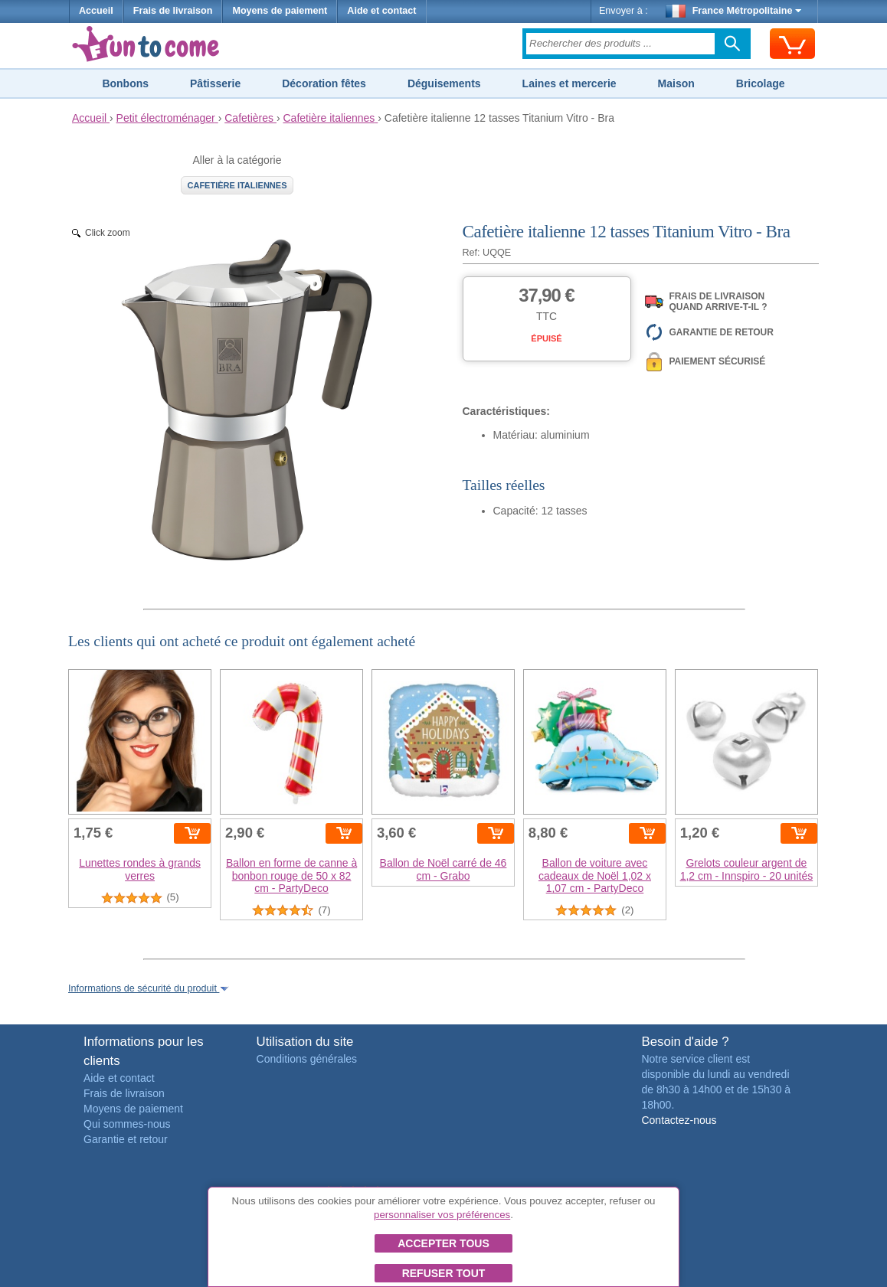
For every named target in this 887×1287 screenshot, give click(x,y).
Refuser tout (444, 1273)
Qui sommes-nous (127, 1124)
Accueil (96, 10)
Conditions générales (307, 1059)
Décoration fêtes (324, 83)
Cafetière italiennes (237, 185)
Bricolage (760, 83)
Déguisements (444, 83)
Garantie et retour (125, 1139)
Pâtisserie (215, 83)
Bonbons (125, 83)
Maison (676, 83)
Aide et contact (381, 10)
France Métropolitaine (734, 10)
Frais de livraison (173, 10)
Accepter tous (443, 1243)
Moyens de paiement (279, 10)
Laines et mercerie (569, 83)
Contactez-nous (678, 1120)
